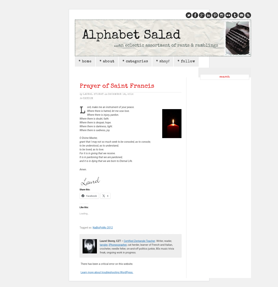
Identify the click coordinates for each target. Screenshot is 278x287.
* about (107, 61)
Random (88, 98)
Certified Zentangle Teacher (139, 241)
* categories (135, 61)
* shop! (163, 61)
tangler (104, 244)
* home (85, 61)
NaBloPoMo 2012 (103, 227)
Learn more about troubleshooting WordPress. (107, 272)
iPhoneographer (118, 244)
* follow (186, 61)
